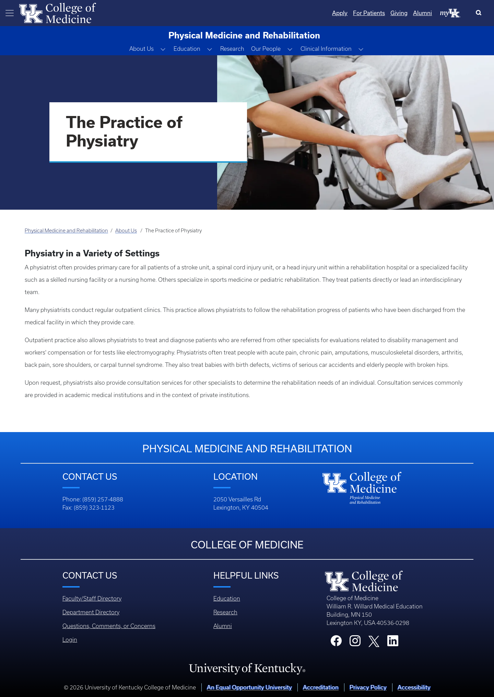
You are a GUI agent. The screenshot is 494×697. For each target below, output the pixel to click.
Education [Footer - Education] (226, 598)
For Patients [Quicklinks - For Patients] (369, 13)
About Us (126, 230)
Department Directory (90, 612)
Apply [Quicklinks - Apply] (340, 13)
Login (69, 640)
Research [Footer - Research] (225, 612)
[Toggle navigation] (9, 13)
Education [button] (187, 49)
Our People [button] (266, 49)
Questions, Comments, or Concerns (108, 626)
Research (232, 49)
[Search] (480, 13)
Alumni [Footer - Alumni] (222, 626)
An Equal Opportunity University (249, 687)
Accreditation (321, 687)
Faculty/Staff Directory (91, 598)
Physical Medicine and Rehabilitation (66, 230)
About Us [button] (141, 49)
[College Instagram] (355, 643)
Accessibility (414, 687)
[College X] (373, 641)
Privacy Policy (368, 687)
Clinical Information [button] (326, 49)
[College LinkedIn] (392, 643)
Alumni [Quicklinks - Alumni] (422, 13)
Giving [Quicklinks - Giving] (399, 13)
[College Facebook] (336, 643)
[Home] (57, 12)
